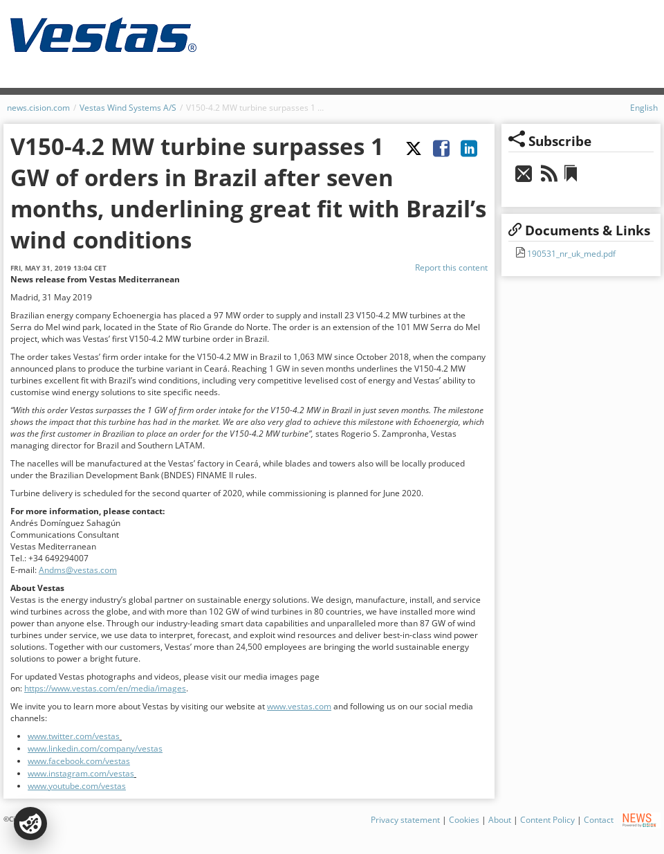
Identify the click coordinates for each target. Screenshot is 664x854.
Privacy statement (405, 820)
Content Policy (547, 820)
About (499, 820)
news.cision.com (38, 107)
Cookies (464, 820)
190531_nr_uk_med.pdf (570, 254)
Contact (599, 820)
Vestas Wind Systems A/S (128, 107)
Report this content (451, 267)
